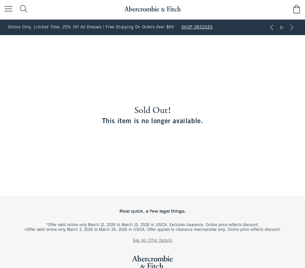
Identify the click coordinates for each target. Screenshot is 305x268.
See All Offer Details (152, 241)
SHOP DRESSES (197, 27)
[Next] (292, 27)
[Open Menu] (6, 9)
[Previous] (272, 27)
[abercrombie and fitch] (152, 9)
